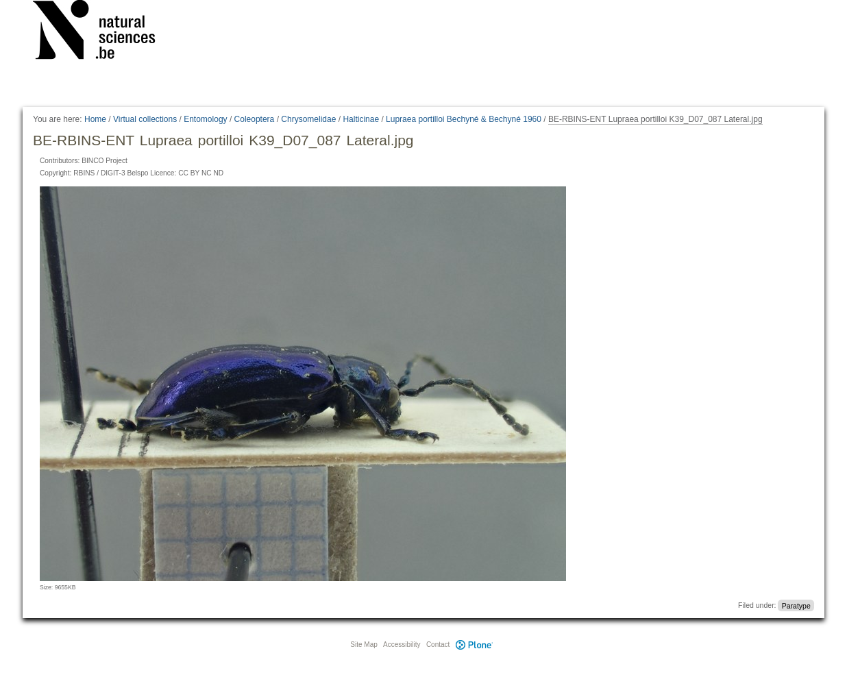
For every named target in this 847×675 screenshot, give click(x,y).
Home (95, 119)
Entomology (205, 119)
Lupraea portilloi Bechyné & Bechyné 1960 (463, 119)
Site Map (363, 644)
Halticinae (361, 119)
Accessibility (401, 644)
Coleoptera (254, 119)
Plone (474, 644)
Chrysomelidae (308, 119)
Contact (438, 644)
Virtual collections (145, 119)
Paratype (796, 605)
